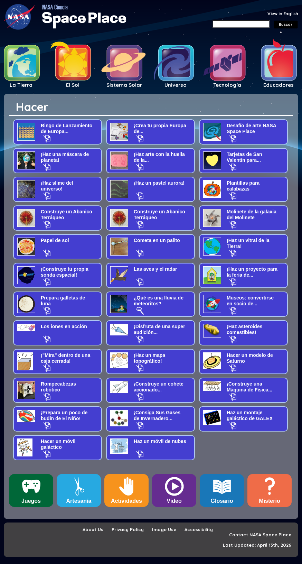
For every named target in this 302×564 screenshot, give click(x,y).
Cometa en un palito (157, 240)
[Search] (241, 24)
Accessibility (199, 529)
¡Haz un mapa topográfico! (149, 358)
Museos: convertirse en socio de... (250, 300)
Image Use (164, 529)
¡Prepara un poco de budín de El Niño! (64, 415)
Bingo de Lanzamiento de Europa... (66, 128)
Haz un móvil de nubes (160, 441)
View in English (282, 13)
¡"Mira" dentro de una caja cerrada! (65, 358)
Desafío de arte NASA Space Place (251, 128)
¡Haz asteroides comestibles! (244, 329)
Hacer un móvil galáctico (58, 444)
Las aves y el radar (155, 269)
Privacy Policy (128, 529)
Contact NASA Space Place (260, 534)
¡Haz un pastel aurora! (159, 183)
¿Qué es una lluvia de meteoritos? (158, 300)
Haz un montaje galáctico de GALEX (250, 415)
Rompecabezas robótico (58, 386)
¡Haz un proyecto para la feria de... (252, 272)
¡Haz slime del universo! (57, 186)
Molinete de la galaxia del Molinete (251, 214)
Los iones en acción (64, 326)
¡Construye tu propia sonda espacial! (64, 272)
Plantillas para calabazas (243, 186)
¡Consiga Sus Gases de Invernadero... (157, 415)
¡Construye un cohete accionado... (158, 386)
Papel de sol (55, 240)
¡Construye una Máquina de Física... (249, 386)
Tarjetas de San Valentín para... (244, 157)
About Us (93, 529)
